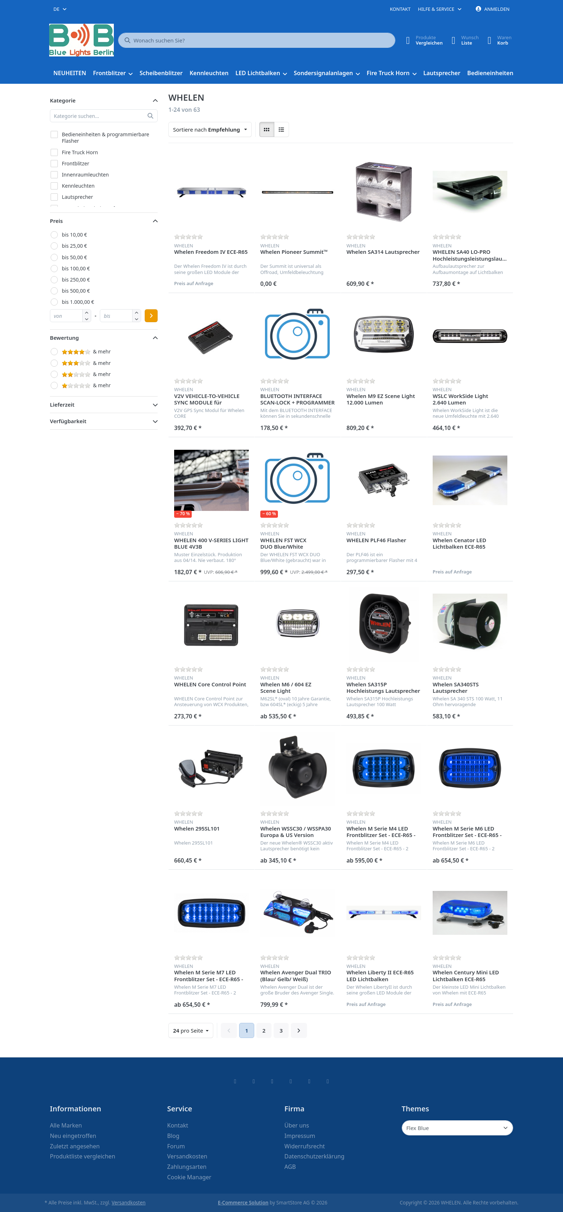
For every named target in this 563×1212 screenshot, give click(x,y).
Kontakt (400, 9)
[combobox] (60, 9)
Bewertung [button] (64, 337)
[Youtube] (309, 1081)
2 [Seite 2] (264, 1030)
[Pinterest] (328, 1081)
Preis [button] (56, 220)
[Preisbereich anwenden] (151, 315)
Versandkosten (128, 1202)
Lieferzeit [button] (62, 404)
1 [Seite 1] (246, 1030)
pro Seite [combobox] (193, 1030)
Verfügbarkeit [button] (68, 421)
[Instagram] (272, 1081)
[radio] (266, 129)
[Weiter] (299, 1030)
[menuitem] (69, 73)
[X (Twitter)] (254, 1081)
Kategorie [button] (63, 100)
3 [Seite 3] (281, 1030)
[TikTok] (291, 1081)
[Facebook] (235, 1081)
